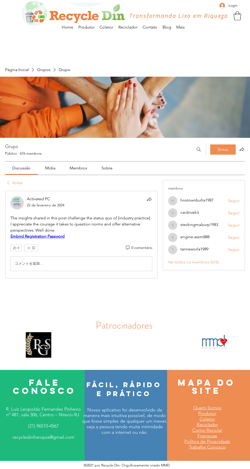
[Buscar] (199, 149)
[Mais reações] (31, 248)
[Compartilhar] (149, 199)
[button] (237, 15)
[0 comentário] (138, 247)
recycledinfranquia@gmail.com (43, 437)
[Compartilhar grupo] (242, 149)
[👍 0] (15, 248)
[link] (21, 168)
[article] (81, 234)
